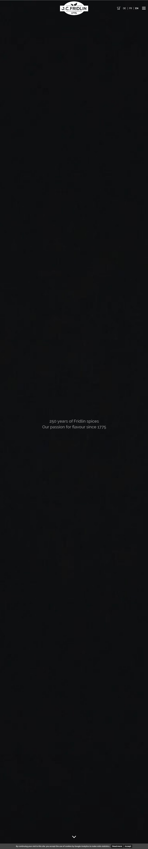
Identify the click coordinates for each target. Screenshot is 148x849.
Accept (128, 846)
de (124, 8)
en (136, 8)
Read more (117, 846)
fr (130, 8)
